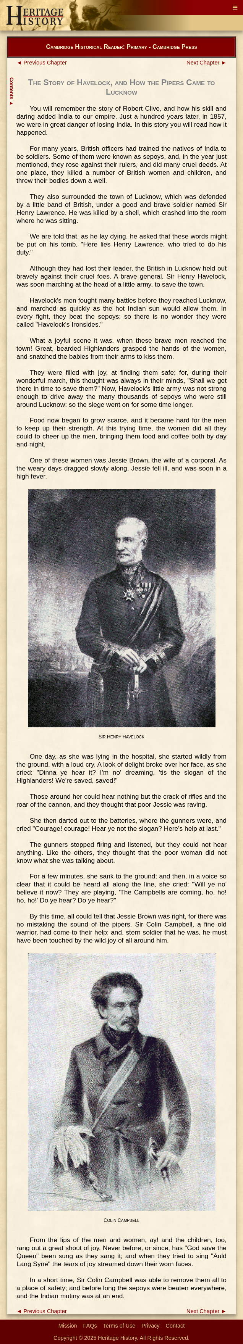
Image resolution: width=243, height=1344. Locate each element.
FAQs (90, 1326)
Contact (175, 1326)
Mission (67, 1326)
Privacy (150, 1326)
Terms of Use (119, 1326)
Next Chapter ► (206, 63)
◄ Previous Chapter (41, 63)
